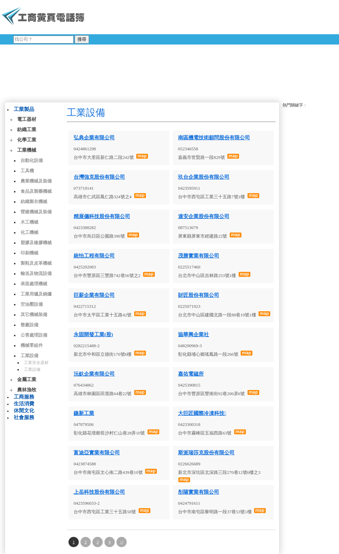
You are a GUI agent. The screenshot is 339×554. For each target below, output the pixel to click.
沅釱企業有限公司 (94, 374)
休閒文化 (24, 410)
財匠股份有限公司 (198, 295)
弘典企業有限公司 (94, 137)
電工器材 (26, 119)
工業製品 (24, 109)
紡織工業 (26, 129)
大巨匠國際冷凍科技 (202, 413)
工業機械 (26, 150)
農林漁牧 (26, 389)
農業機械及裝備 (36, 181)
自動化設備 (32, 160)
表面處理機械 (34, 283)
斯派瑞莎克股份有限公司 (206, 452)
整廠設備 (29, 324)
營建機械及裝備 (36, 211)
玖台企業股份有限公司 (203, 177)
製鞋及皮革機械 (36, 263)
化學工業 (26, 139)
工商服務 (24, 397)
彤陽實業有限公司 (198, 492)
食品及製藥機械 (36, 191)
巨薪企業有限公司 (94, 295)
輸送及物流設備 (36, 273)
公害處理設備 (34, 335)
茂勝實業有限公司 (198, 256)
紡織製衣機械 (34, 201)
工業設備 (29, 355)
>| (121, 542)
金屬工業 (26, 379)
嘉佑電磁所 (191, 374)
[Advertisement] (176, 50)
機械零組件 (32, 345)
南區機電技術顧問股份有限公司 (214, 137)
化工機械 (29, 232)
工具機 (27, 170)
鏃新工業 (84, 413)
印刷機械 (29, 252)
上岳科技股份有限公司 (99, 492)
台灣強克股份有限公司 (99, 177)
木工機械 (29, 222)
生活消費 (24, 403)
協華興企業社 (193, 334)
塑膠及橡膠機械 (36, 242)
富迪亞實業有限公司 (97, 452)
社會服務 (24, 417)
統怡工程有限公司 (94, 256)
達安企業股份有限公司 (203, 216)
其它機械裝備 (34, 314)
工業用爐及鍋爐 (36, 294)
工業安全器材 (36, 362)
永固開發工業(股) (93, 334)
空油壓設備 (32, 304)
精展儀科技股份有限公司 (102, 216)
